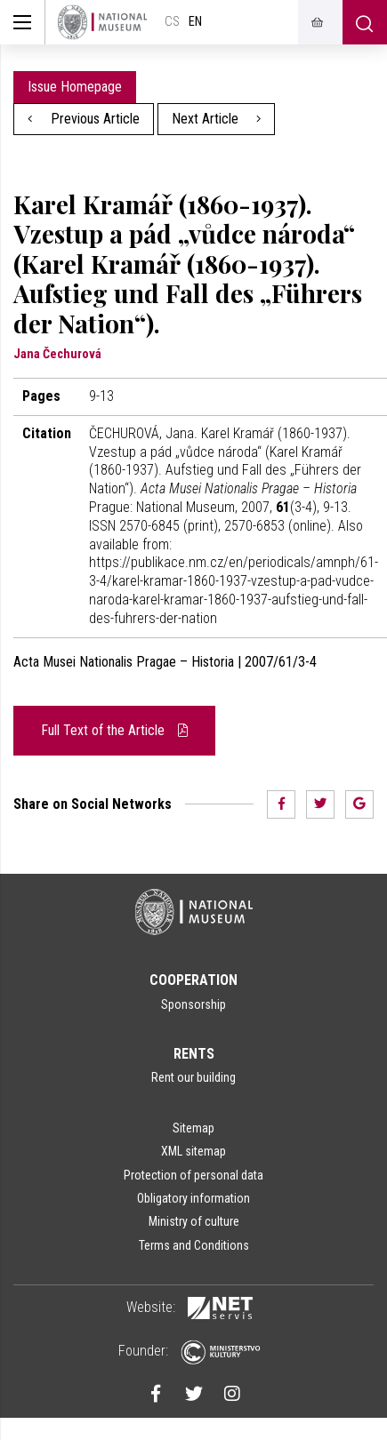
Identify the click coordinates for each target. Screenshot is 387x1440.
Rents (193, 1053)
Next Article (217, 118)
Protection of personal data (193, 1175)
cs (172, 21)
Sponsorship (193, 1004)
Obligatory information (193, 1198)
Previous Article (84, 118)
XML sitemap (193, 1151)
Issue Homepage (75, 86)
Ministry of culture (194, 1221)
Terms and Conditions (194, 1245)
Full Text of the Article (114, 730)
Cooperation (193, 980)
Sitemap (193, 1128)
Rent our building (193, 1077)
